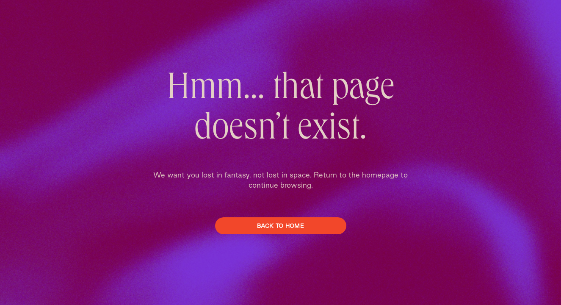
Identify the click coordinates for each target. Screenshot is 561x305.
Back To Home (280, 226)
